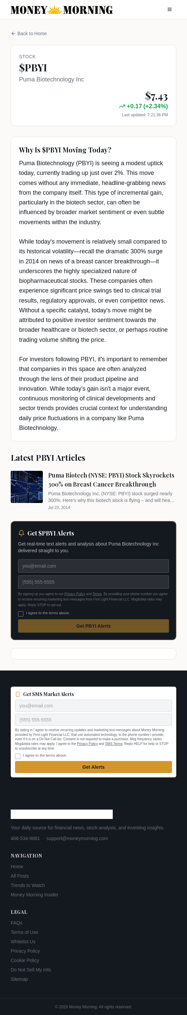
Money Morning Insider (34, 894)
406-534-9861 (25, 838)
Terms (97, 594)
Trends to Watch (28, 885)
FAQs (16, 923)
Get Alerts (93, 767)
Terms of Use (24, 932)
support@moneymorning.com (77, 838)
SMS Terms (113, 744)
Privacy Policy (74, 594)
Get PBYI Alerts (93, 626)
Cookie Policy (25, 960)
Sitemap (19, 979)
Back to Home (29, 33)
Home (17, 866)
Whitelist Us (23, 941)
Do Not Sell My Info (31, 969)
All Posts (20, 876)
